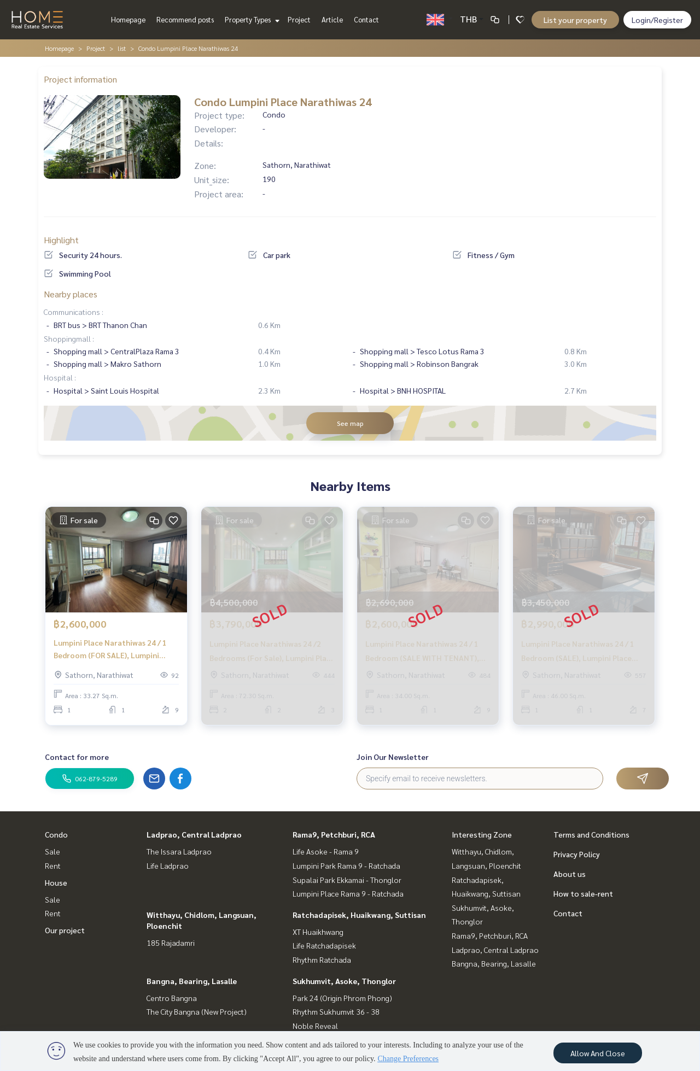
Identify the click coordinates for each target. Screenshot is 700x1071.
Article (332, 19)
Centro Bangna (172, 998)
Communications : (73, 312)
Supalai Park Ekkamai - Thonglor (347, 880)
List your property (575, 20)
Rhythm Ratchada (322, 959)
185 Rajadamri (171, 942)
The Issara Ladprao (179, 851)
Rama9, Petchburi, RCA (334, 834)
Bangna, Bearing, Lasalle (192, 981)
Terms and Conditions (591, 834)
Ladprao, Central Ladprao (194, 834)
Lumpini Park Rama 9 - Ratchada (346, 865)
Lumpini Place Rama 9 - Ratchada (348, 893)
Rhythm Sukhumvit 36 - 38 (336, 1011)
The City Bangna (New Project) (197, 1011)
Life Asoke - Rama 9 (326, 851)
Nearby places (70, 294)
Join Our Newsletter (393, 757)
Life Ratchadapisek (324, 945)
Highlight (61, 239)
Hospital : (60, 377)
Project (299, 19)
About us (569, 874)
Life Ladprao (168, 865)
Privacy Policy (576, 854)
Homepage (128, 19)
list (122, 48)
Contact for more (77, 757)
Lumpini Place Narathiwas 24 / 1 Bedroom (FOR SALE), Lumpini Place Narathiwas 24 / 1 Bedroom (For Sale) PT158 (112, 649)
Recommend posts (185, 19)
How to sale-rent (583, 893)
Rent (53, 865)
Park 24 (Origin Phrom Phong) (342, 998)
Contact (366, 19)
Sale (52, 851)
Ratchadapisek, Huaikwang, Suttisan (359, 915)
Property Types (251, 19)
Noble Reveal (315, 1026)
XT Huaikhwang (318, 932)
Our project (65, 930)
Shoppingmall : (69, 338)
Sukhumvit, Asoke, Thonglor (344, 981)
